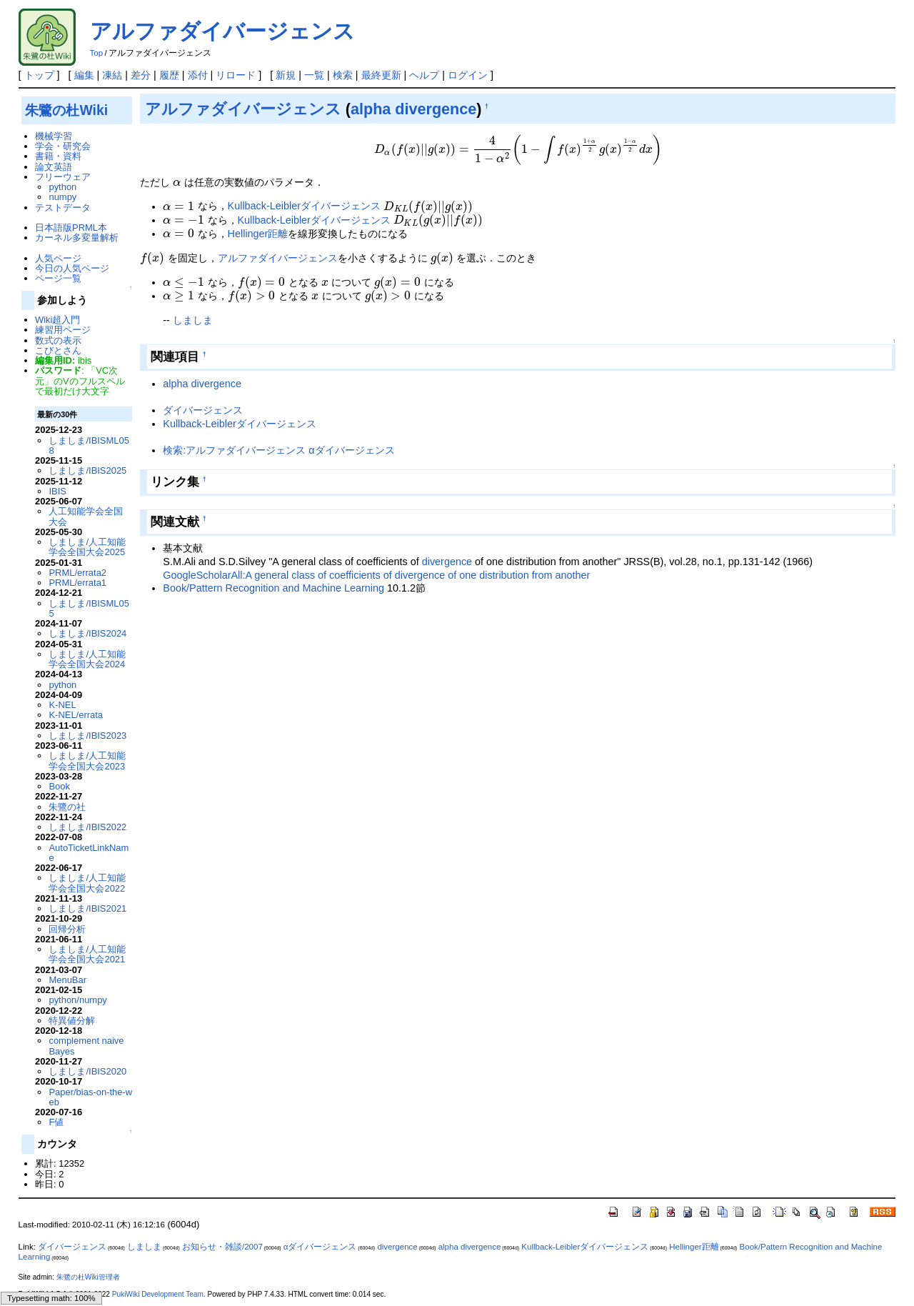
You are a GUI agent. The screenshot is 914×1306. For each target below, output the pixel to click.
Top (97, 53)
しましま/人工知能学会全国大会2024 (87, 659)
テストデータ (63, 207)
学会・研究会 (63, 146)
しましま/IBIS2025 (87, 470)
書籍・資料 (58, 156)
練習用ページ (63, 329)
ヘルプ (424, 75)
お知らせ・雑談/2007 (222, 1246)
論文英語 (53, 166)
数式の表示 (58, 340)
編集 (84, 75)
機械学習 (53, 136)
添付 (198, 75)
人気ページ (58, 258)
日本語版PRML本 (71, 227)
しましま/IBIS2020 (87, 1071)
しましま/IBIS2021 (87, 908)
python (62, 186)
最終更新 (381, 75)
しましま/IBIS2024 (87, 633)
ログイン (468, 75)
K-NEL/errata (76, 714)
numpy (62, 196)
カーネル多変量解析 (77, 237)
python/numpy (77, 1000)
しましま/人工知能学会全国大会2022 (87, 882)
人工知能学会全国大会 (86, 516)
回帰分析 (67, 929)
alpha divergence (413, 109)
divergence (447, 561)
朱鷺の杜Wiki (66, 110)
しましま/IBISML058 (89, 445)
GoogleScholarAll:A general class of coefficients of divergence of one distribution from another (376, 575)
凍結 (112, 75)
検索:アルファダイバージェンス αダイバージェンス (278, 450)
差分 (141, 75)
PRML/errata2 (77, 572)
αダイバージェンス (320, 1246)
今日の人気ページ (72, 268)
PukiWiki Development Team (158, 1294)
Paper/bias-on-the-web (90, 1097)
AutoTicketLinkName (89, 852)
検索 (343, 75)
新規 (286, 75)
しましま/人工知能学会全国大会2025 (87, 547)
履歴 (169, 75)
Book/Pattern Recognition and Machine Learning (273, 588)
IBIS (57, 491)
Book (59, 786)
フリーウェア (63, 176)
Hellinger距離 (258, 233)
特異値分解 (72, 1020)
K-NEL (62, 704)
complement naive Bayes (86, 1045)
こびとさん (58, 350)
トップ (39, 75)
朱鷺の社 (67, 807)
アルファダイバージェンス (222, 31)
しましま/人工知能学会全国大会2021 (87, 954)
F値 (56, 1122)
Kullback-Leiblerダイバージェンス (304, 206)
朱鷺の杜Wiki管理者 (88, 1277)
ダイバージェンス (203, 410)
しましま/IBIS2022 (87, 827)
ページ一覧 (58, 278)
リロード (236, 75)
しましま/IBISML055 (89, 608)
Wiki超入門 (57, 319)
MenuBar (67, 979)
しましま (193, 320)
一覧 (314, 75)
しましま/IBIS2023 (87, 735)
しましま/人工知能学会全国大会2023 (87, 760)
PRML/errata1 (77, 582)
